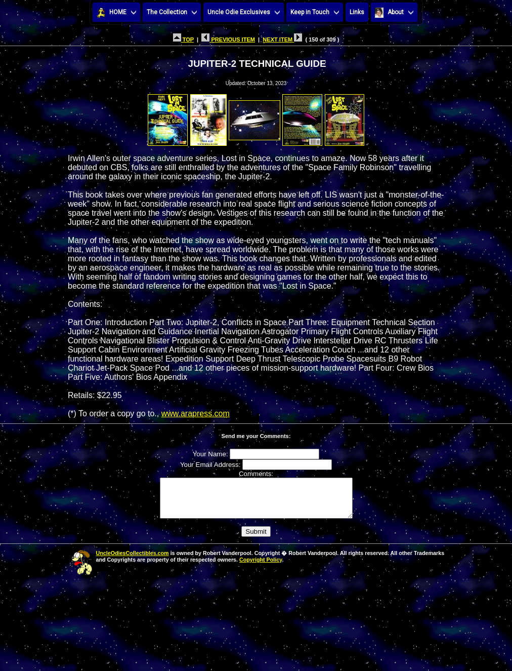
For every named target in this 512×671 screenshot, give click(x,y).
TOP (183, 39)
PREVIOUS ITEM (228, 39)
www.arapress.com (195, 413)
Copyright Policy (260, 567)
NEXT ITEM (282, 39)
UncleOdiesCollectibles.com (132, 561)
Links (357, 12)
